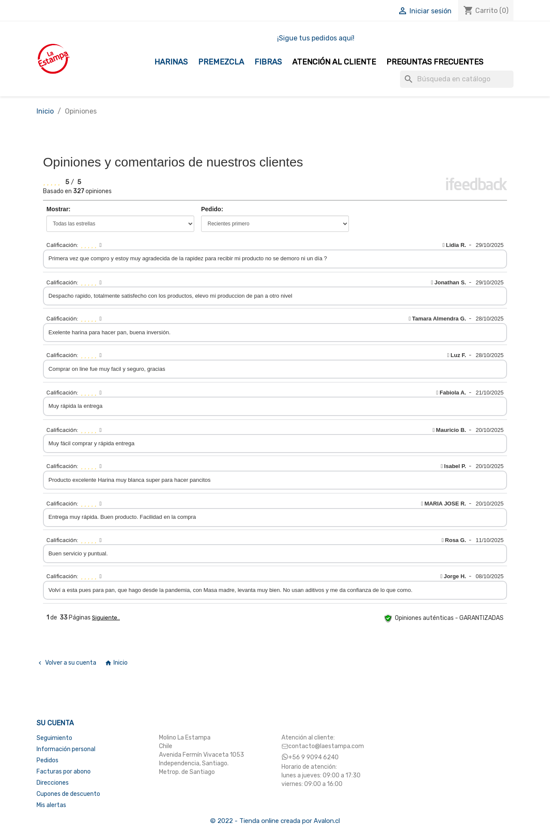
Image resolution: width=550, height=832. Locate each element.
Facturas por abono (64, 771)
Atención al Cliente (334, 62)
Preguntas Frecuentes (434, 62)
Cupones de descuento (68, 794)
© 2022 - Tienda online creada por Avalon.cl (275, 821)
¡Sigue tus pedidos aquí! (315, 38)
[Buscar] (456, 79)
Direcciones (53, 782)
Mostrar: (58, 209)
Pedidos (47, 760)
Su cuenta (55, 723)
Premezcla (221, 62)
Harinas (171, 62)
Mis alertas (51, 805)
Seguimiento (54, 738)
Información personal (66, 749)
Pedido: (212, 209)
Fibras (268, 62)
